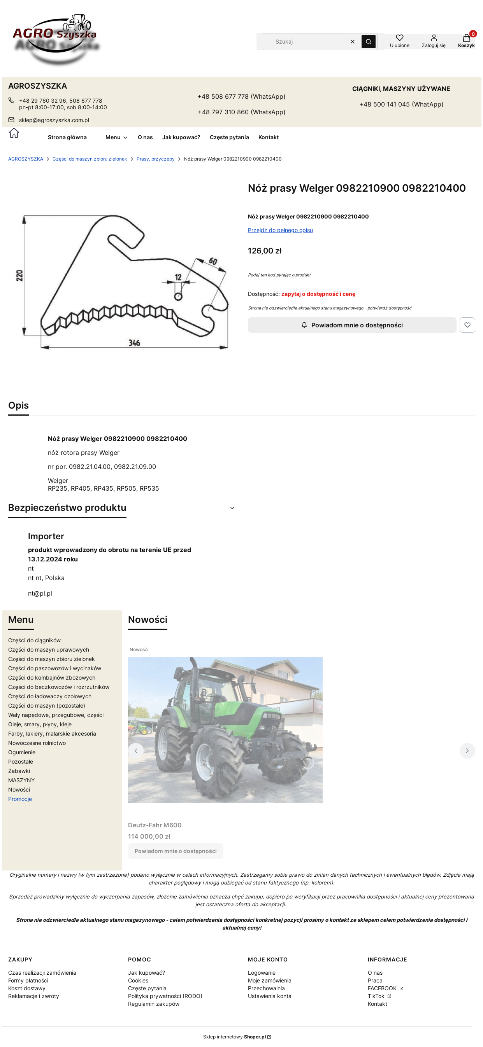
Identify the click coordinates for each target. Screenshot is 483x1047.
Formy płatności (28, 980)
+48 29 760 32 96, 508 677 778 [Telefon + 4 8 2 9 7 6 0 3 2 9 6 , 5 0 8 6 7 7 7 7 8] (60, 100)
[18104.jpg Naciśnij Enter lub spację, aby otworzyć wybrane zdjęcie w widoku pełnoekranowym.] (122, 283)
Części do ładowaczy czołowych (49, 696)
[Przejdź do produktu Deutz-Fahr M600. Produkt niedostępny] (225, 730)
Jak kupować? (146, 972)
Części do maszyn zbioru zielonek (90, 159)
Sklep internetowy (234, 1037)
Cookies (138, 980)
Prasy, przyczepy (156, 159)
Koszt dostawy (27, 988)
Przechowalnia (266, 988)
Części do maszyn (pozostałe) (46, 705)
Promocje (20, 798)
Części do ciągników (34, 640)
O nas (375, 972)
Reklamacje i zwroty (33, 996)
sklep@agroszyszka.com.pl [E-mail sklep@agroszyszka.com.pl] (54, 120)
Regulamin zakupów (153, 1003)
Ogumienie (21, 752)
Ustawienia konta (270, 996)
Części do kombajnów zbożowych (51, 677)
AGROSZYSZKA (25, 159)
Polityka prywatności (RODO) (165, 996)
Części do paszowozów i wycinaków (54, 668)
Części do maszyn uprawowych (48, 649)
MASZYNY (21, 780)
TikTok (377, 996)
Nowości (19, 789)
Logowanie (262, 972)
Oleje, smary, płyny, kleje (40, 724)
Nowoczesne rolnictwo (37, 742)
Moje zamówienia (270, 980)
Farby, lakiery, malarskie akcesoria (52, 733)
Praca (375, 980)
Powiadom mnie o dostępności (352, 325)
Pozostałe (20, 761)
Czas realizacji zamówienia (42, 972)
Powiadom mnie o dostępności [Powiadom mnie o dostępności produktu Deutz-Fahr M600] (176, 851)
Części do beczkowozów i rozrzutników (58, 686)
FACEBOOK (383, 988)
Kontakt (377, 1003)
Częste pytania (147, 988)
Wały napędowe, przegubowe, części (56, 714)
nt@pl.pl (40, 593)
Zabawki (19, 770)
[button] (369, 41)
